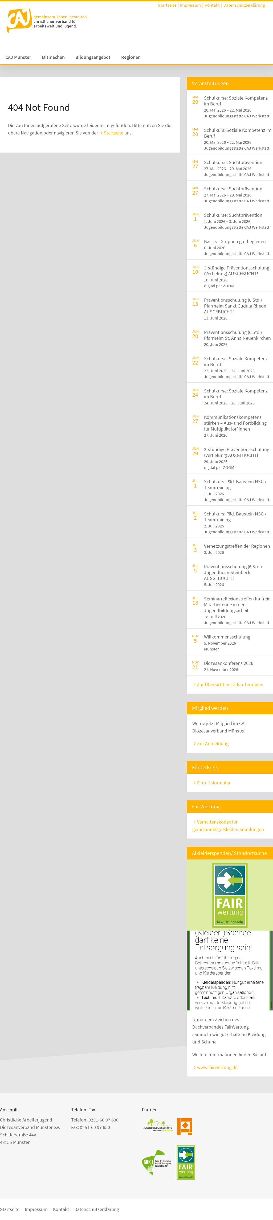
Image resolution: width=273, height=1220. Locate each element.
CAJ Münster (18, 57)
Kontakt (212, 5)
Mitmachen (53, 57)
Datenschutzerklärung (244, 5)
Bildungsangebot (93, 57)
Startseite (167, 5)
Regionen (131, 57)
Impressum (190, 5)
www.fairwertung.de (217, 1067)
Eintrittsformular (213, 783)
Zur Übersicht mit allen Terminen (230, 684)
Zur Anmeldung (213, 743)
